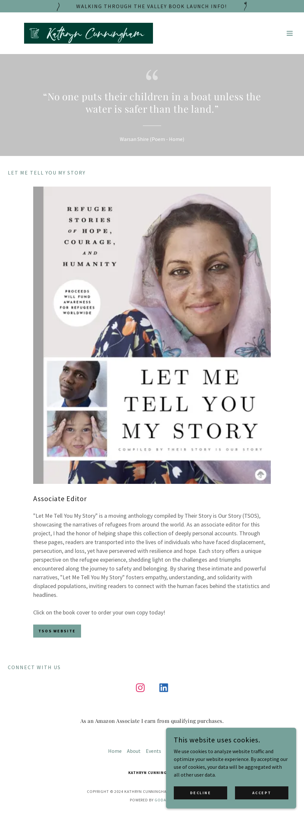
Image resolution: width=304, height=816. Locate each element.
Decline (200, 792)
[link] (88, 33)
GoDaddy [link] (164, 799)
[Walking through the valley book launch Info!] (152, 6)
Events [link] (153, 751)
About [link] (134, 751)
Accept (261, 792)
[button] (289, 33)
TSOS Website (57, 630)
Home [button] (115, 751)
